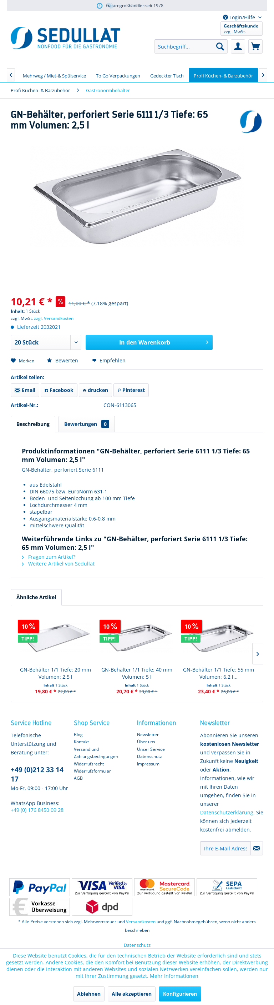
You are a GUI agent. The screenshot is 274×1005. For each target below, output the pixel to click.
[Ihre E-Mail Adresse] (225, 848)
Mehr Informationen (174, 976)
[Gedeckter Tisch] (167, 75)
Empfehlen (109, 360)
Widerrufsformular (92, 771)
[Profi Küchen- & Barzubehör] (223, 75)
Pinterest (131, 390)
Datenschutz (149, 756)
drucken (95, 390)
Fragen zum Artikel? (48, 556)
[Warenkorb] (255, 46)
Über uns (146, 742)
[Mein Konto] (238, 46)
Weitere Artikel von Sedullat (58, 563)
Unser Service (151, 749)
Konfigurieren (180, 993)
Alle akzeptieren (132, 993)
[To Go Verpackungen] (118, 75)
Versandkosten (141, 922)
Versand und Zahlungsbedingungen (96, 752)
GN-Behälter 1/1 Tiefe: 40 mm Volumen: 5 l (136, 673)
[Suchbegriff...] (191, 46)
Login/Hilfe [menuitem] (240, 17)
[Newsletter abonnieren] (256, 848)
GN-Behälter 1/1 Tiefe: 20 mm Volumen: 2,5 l (55, 673)
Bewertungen (86, 424)
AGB (78, 778)
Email (25, 390)
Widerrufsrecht (89, 764)
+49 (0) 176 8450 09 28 (37, 809)
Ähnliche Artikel (36, 597)
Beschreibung (33, 424)
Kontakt (81, 742)
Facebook (59, 390)
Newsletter (148, 735)
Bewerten (63, 360)
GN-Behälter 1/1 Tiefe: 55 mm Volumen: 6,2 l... (218, 673)
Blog (78, 735)
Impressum (148, 764)
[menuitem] (191, 46)
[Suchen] (220, 46)
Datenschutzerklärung (226, 812)
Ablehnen (89, 993)
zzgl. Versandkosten (53, 318)
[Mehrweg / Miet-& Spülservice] (54, 75)
